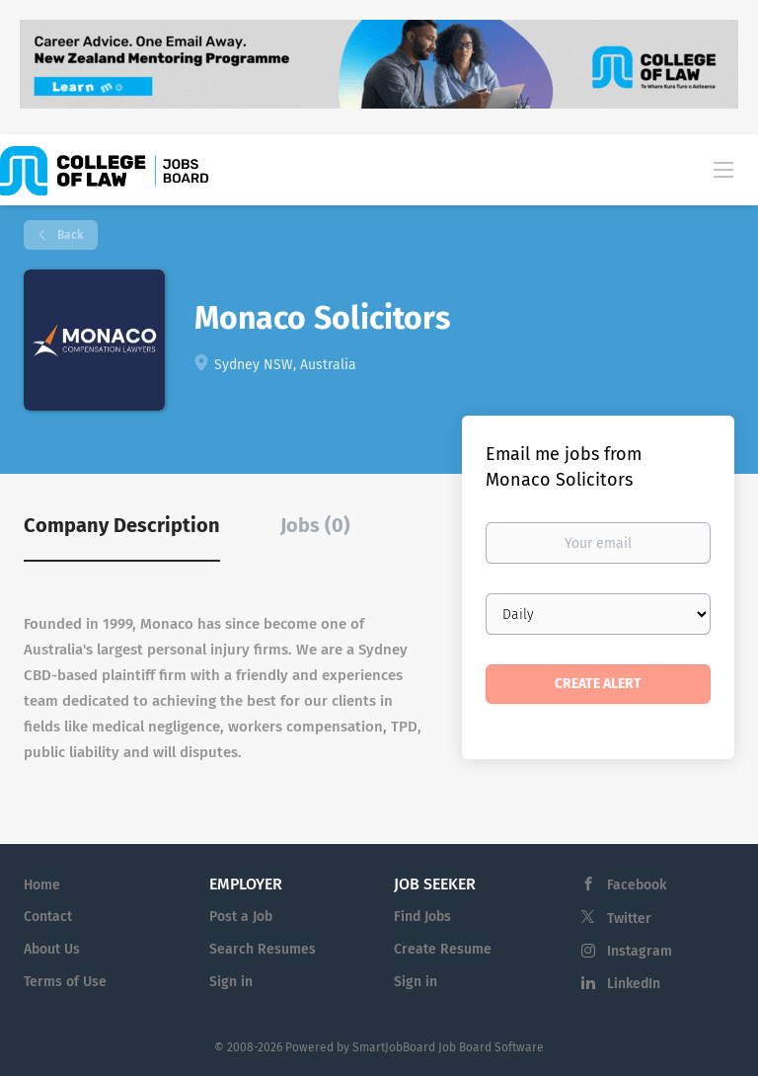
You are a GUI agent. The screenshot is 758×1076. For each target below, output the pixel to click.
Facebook (636, 885)
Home (42, 885)
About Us (52, 949)
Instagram (639, 951)
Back (68, 235)
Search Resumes (262, 949)
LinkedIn (633, 983)
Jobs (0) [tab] (315, 525)
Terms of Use (65, 981)
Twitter (629, 918)
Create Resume (443, 949)
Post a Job (240, 916)
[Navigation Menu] (723, 169)
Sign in (231, 981)
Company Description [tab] (122, 525)
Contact (48, 916)
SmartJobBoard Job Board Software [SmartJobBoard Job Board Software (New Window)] (448, 1047)
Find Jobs (422, 916)
